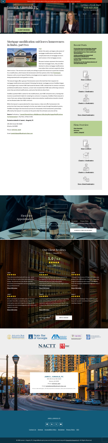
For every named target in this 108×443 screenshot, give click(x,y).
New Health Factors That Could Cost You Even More (85, 52)
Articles (96, 14)
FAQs (75, 14)
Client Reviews (24, 30)
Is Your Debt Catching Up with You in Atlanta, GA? (85, 59)
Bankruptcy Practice (59, 14)
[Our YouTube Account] (61, 424)
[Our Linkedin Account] (51, 424)
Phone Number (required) (48, 211)
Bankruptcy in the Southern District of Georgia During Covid (85, 62)
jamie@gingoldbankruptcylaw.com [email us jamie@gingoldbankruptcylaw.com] (22, 133)
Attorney (41, 14)
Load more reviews (44, 317)
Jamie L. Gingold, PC (22, 7)
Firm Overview (25, 14)
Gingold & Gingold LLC (72, 440)
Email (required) (45, 218)
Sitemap (40, 430)
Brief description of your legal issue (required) (50, 226)
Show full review (12, 288)
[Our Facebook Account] (47, 424)
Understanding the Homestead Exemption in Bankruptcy (83, 55)
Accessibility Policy (50, 430)
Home (11, 14)
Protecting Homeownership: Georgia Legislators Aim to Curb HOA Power (85, 49)
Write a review (63, 317)
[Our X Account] (56, 424)
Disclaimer (74, 221)
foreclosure (56, 73)
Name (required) (45, 203)
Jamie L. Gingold (79, 132)
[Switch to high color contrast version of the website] (3, 1)
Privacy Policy (84, 221)
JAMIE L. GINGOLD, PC (54, 418)
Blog (84, 14)
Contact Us (13, 16)
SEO (77, 430)
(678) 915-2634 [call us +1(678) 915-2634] (90, 7)
